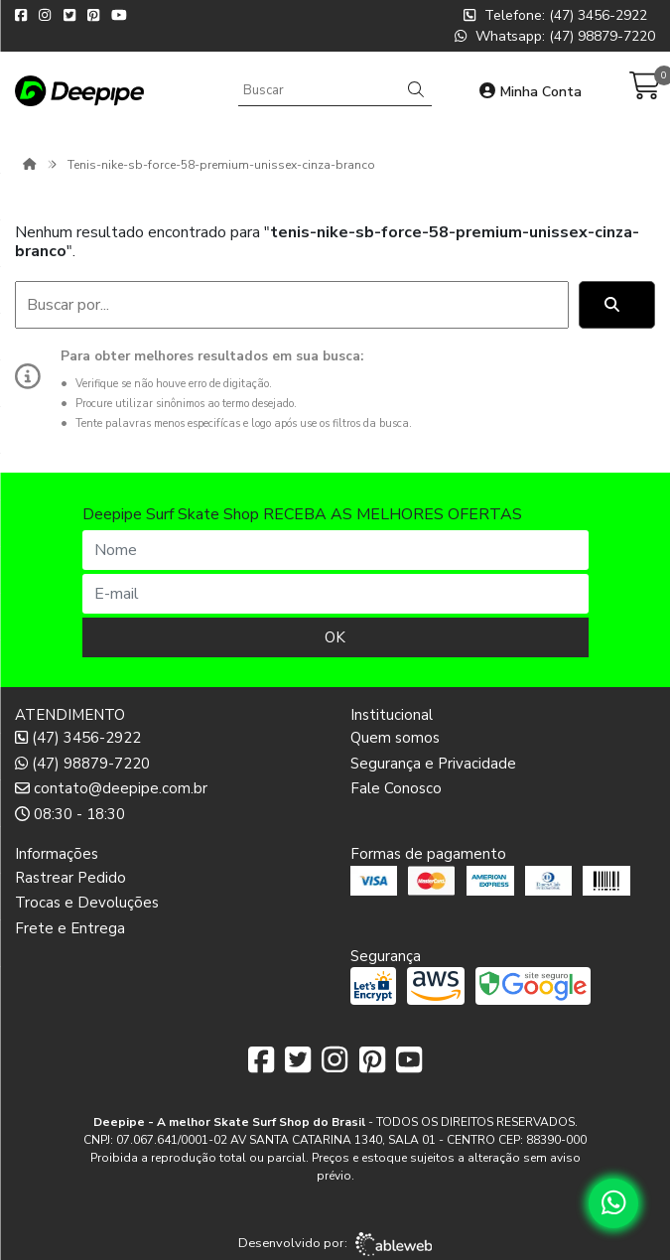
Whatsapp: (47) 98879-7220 (555, 36)
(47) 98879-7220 (82, 763)
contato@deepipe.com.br (111, 788)
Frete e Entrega (70, 928)
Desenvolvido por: (335, 1244)
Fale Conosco (396, 788)
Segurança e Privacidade (433, 763)
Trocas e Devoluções (87, 902)
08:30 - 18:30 (70, 814)
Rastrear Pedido (70, 878)
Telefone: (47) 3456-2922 (555, 15)
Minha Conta (530, 91)
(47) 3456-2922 (78, 738)
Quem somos (395, 738)
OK (335, 637)
